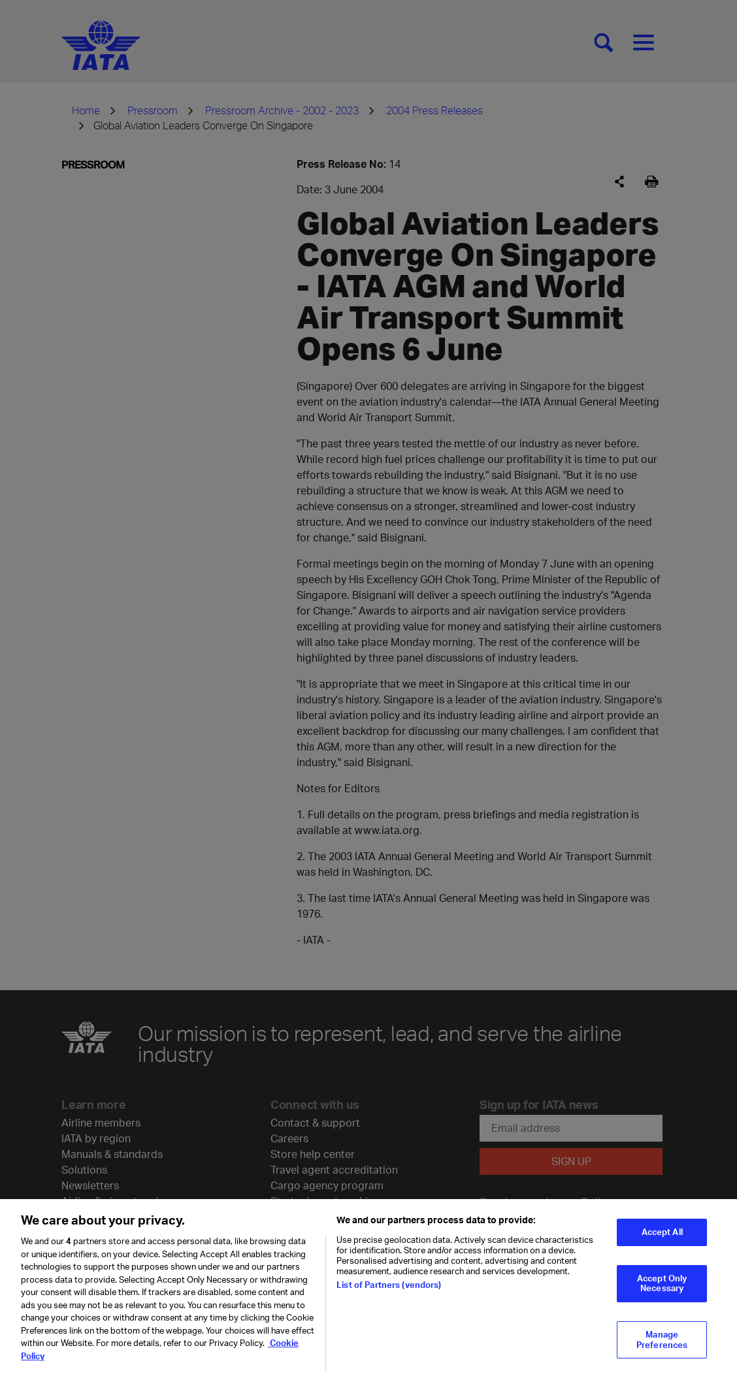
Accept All (662, 1241)
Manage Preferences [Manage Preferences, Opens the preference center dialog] (661, 1348)
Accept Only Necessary (662, 1292)
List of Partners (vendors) (388, 1294)
